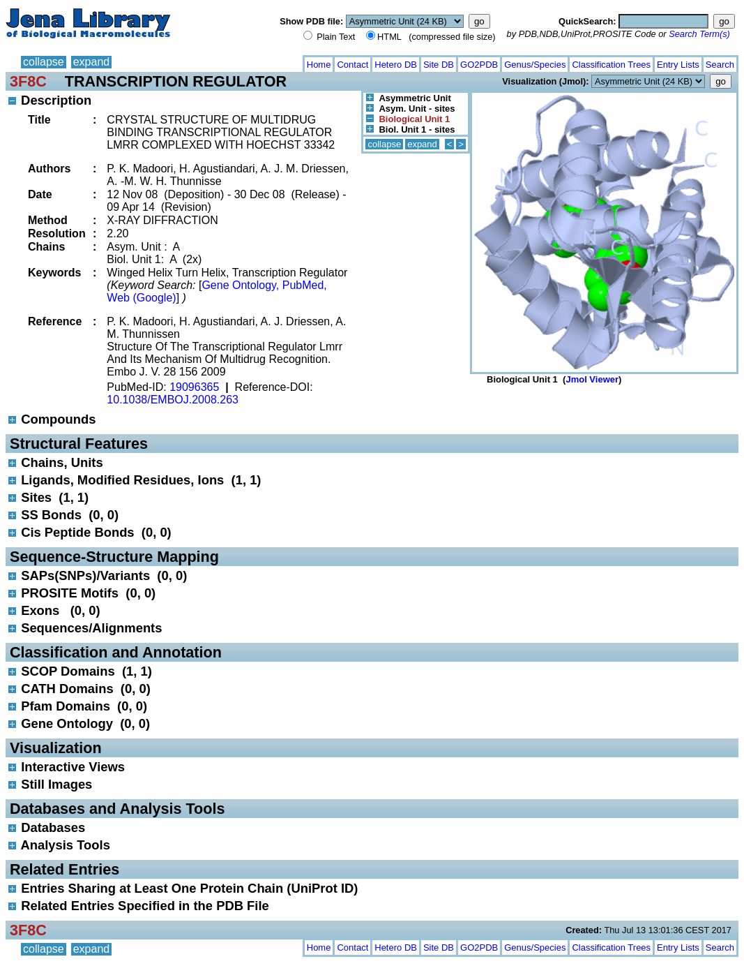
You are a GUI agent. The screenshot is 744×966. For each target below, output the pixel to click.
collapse (43, 62)
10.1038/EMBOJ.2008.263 (172, 400)
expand (91, 62)
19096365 (194, 387)
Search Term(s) (699, 34)
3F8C (28, 81)
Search (720, 64)
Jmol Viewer (591, 379)
